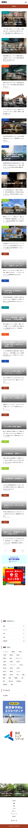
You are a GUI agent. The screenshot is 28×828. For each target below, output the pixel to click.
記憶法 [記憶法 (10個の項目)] (11, 661)
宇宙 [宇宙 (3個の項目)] (18, 674)
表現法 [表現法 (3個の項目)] (11, 668)
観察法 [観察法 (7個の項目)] (11, 655)
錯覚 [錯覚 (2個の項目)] (11, 658)
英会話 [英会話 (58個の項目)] (4, 668)
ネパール (5, 12)
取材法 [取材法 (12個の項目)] (18, 655)
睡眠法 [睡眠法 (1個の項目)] (13, 651)
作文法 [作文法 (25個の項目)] (21, 664)
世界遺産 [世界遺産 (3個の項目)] (19, 681)
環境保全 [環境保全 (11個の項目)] (5, 684)
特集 (14, 806)
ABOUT (14, 816)
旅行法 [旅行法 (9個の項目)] (4, 671)
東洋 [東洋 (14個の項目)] (4, 681)
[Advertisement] (14, 603)
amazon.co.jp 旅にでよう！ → (14, 559)
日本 (5, 119)
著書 (14, 803)
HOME (14, 800)
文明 (5, 66)
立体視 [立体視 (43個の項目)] (4, 655)
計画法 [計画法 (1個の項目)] (18, 668)
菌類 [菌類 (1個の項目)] (4, 678)
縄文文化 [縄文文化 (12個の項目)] (11, 681)
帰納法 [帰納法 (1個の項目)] (11, 671)
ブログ (14, 808)
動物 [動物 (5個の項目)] (10, 678)
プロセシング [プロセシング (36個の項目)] (18, 658)
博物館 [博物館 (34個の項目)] (16, 678)
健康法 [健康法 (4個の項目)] (4, 674)
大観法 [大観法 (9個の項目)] (20, 651)
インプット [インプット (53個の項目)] (5, 651)
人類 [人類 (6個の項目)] (22, 678)
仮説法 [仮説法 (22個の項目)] (18, 661)
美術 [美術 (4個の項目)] (12, 684)
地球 (5, 200)
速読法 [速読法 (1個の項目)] (4, 658)
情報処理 (5, 92)
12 (22, 550)
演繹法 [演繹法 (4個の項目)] (4, 664)
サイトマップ (14, 813)
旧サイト (14, 811)
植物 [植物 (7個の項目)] (23, 674)
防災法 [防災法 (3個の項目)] (11, 674)
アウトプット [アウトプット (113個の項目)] (13, 664)
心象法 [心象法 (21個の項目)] (4, 661)
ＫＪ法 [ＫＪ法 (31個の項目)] (18, 671)
